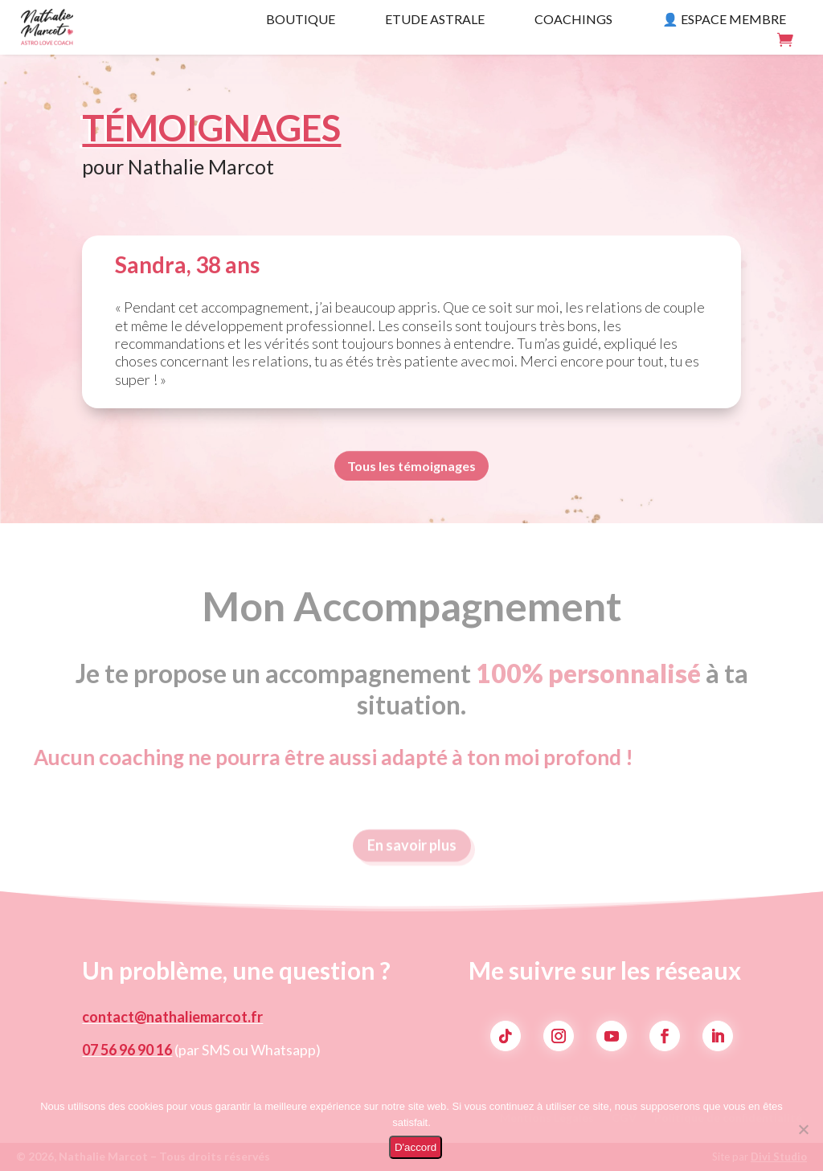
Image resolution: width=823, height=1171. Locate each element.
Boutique (300, 20)
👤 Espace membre (724, 20)
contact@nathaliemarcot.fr (172, 1017)
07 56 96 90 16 (127, 1049)
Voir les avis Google (757, 186)
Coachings (573, 20)
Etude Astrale (435, 20)
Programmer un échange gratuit (730, 152)
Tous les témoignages (411, 469)
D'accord (415, 1147)
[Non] (803, 1129)
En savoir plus (412, 853)
